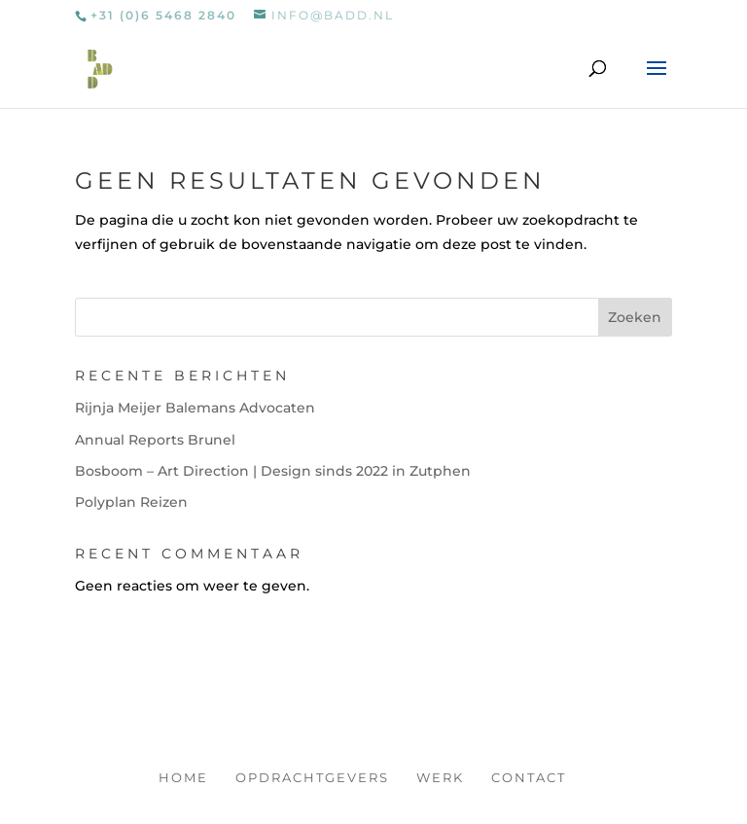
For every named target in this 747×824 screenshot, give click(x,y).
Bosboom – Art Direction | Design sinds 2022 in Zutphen (273, 471)
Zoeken (634, 317)
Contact (528, 777)
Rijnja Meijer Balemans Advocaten (195, 407)
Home (183, 777)
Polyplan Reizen (131, 502)
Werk (440, 777)
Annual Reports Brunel (155, 439)
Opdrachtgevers (312, 777)
